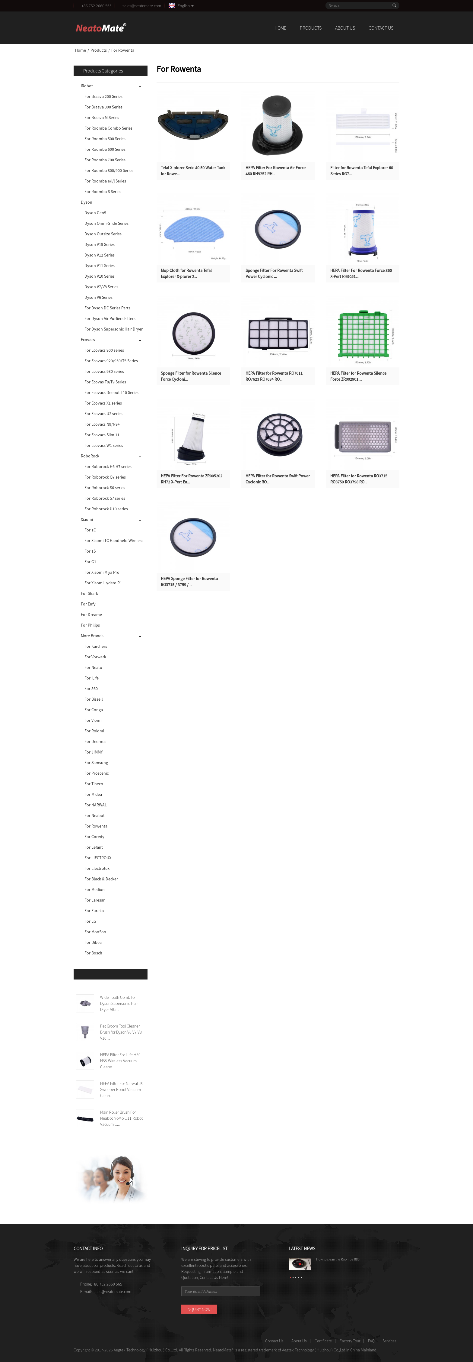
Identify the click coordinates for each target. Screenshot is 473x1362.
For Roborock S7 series (104, 498)
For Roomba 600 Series (104, 149)
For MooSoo (95, 931)
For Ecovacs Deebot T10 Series (111, 392)
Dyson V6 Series (98, 297)
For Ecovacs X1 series (103, 403)
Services (389, 1341)
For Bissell (93, 699)
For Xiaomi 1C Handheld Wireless (113, 540)
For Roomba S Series (102, 191)
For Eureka (94, 910)
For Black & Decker (101, 879)
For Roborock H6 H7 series (108, 466)
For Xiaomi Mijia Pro (101, 572)
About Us (345, 28)
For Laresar (94, 900)
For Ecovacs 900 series (104, 350)
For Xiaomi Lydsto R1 (103, 583)
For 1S (90, 551)
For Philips (90, 625)
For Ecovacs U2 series (103, 413)
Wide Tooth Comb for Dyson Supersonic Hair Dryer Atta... (119, 1003)
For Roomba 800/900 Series (108, 170)
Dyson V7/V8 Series (101, 286)
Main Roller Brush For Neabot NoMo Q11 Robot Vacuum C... (121, 1118)
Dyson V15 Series (99, 244)
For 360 (91, 688)
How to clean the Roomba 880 (338, 1259)
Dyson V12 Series (99, 255)
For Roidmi (94, 731)
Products (311, 28)
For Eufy (88, 604)
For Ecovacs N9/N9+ (102, 424)
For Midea (93, 794)
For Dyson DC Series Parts (107, 308)
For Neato (93, 667)
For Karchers (95, 646)
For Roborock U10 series (106, 509)
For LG (90, 921)
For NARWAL (95, 805)
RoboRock (90, 456)
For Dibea (93, 942)
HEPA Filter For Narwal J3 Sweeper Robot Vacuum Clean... (121, 1089)
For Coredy (94, 836)
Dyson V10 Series (99, 276)
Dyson (86, 202)
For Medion (94, 889)
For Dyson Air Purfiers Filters (109, 318)
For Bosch (93, 953)
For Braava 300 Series (103, 107)
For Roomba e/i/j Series (105, 181)
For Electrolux (97, 868)
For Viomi (92, 720)
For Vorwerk (95, 657)
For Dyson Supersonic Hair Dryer (113, 329)
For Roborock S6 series (104, 487)
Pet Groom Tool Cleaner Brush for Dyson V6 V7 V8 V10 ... (121, 1032)
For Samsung (96, 762)
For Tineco (93, 783)
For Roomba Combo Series (108, 128)
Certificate (323, 1341)
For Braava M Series (101, 117)
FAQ (371, 1341)
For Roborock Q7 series (105, 477)
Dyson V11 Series (99, 265)
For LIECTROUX (97, 857)
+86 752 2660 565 (96, 5)
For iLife (91, 678)
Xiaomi (87, 519)
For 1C (90, 530)
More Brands (92, 635)
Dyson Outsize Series (103, 234)
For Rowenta (122, 50)
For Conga (93, 709)
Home (280, 28)
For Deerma (95, 741)
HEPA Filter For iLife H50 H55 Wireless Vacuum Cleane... (120, 1061)
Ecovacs (88, 339)
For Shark (89, 593)
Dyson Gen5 (95, 212)
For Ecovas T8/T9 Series (105, 382)
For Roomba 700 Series (104, 160)
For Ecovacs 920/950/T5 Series (111, 360)
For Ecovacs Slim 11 (101, 434)
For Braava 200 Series (103, 96)
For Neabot (94, 815)
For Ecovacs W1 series (103, 445)
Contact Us (381, 28)
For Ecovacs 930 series (104, 371)
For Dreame (91, 614)
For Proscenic (96, 773)
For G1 (90, 561)
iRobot (87, 86)
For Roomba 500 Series (104, 138)
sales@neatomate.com (142, 5)
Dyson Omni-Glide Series (106, 223)
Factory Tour (350, 1341)
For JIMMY (93, 752)
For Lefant (93, 847)
